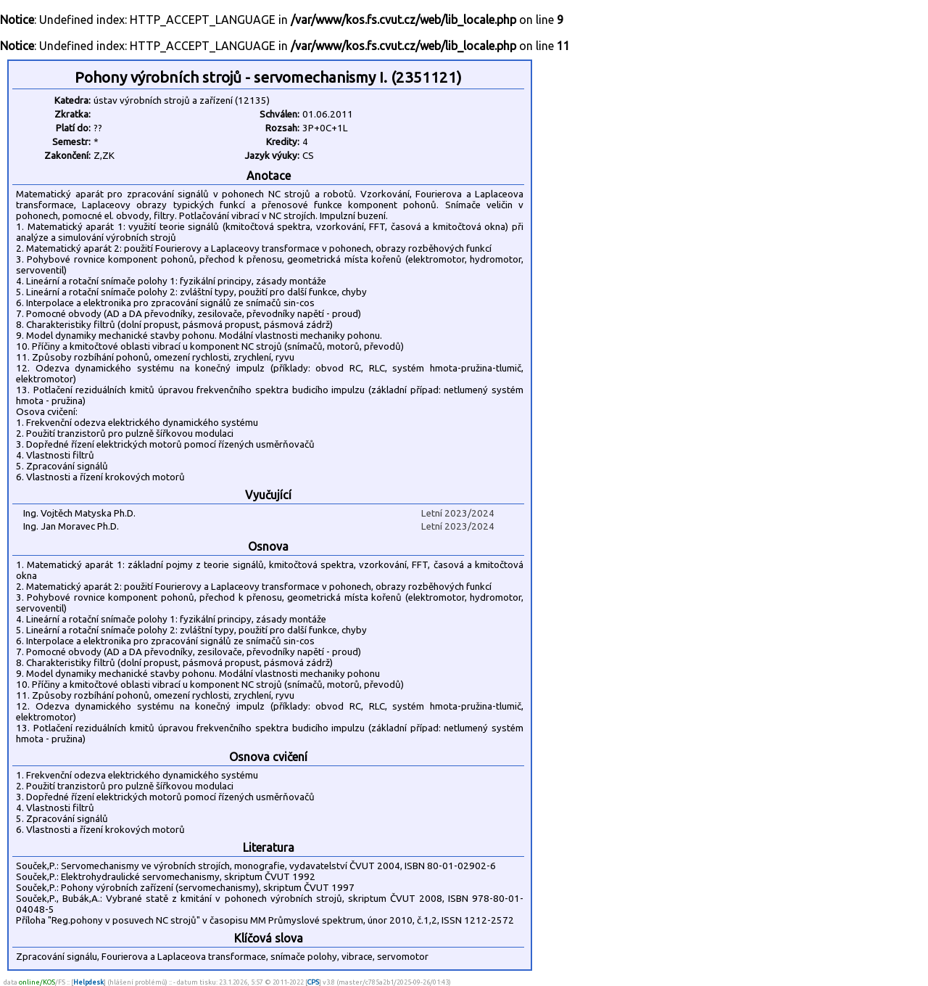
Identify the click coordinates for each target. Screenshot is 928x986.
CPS (313, 982)
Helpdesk (88, 982)
